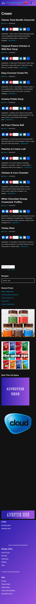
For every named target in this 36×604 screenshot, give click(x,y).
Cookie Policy (5, 587)
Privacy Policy (5, 584)
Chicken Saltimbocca (7, 304)
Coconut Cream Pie (7, 298)
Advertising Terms (6, 593)
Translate (11, 269)
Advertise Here (6, 525)
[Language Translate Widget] (8, 266)
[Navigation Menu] (32, 3)
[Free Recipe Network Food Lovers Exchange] (14, 3)
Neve (10, 545)
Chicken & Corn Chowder (14, 173)
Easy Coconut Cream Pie (14, 73)
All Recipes (4, 559)
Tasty (3, 565)
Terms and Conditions (8, 590)
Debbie (5, 23)
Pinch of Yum (5, 552)
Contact (3, 581)
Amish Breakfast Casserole (9, 294)
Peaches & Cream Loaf (13, 149)
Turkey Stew (7, 228)
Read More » (13, 40)
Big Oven (4, 555)
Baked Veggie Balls (7, 291)
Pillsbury (4, 562)
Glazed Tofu (5, 301)
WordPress (24, 545)
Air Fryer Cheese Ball (12, 125)
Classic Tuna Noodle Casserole (18, 20)
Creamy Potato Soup (12, 99)
